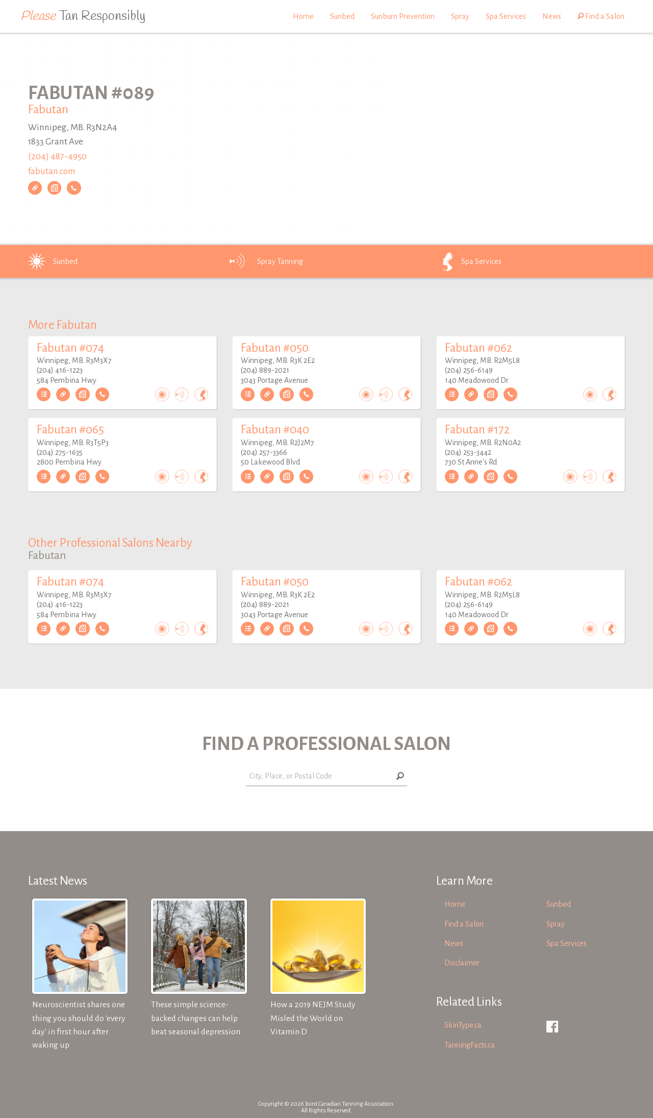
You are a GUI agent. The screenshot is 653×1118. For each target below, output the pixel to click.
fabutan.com (52, 171)
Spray (460, 16)
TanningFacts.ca (469, 1045)
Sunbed (342, 16)
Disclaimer (462, 963)
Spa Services (506, 16)
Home (303, 16)
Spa (467, 261)
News (551, 16)
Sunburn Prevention (403, 16)
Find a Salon (600, 16)
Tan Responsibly (82, 16)
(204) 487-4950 (57, 156)
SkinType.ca (463, 1025)
